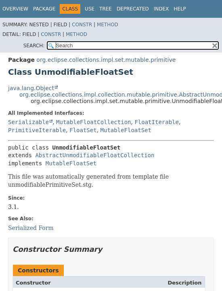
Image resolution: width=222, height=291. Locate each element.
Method (107, 24)
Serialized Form (31, 228)
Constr (82, 24)
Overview (15, 9)
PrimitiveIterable (37, 130)
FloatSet (82, 130)
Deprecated (133, 9)
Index (161, 9)
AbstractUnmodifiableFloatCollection (94, 155)
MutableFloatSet (126, 130)
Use (89, 9)
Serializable (28, 122)
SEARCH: (34, 45)
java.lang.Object (31, 88)
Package (44, 9)
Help (180, 9)
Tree (105, 9)
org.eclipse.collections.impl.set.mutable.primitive (106, 60)
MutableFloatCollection (93, 122)
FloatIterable (156, 122)
